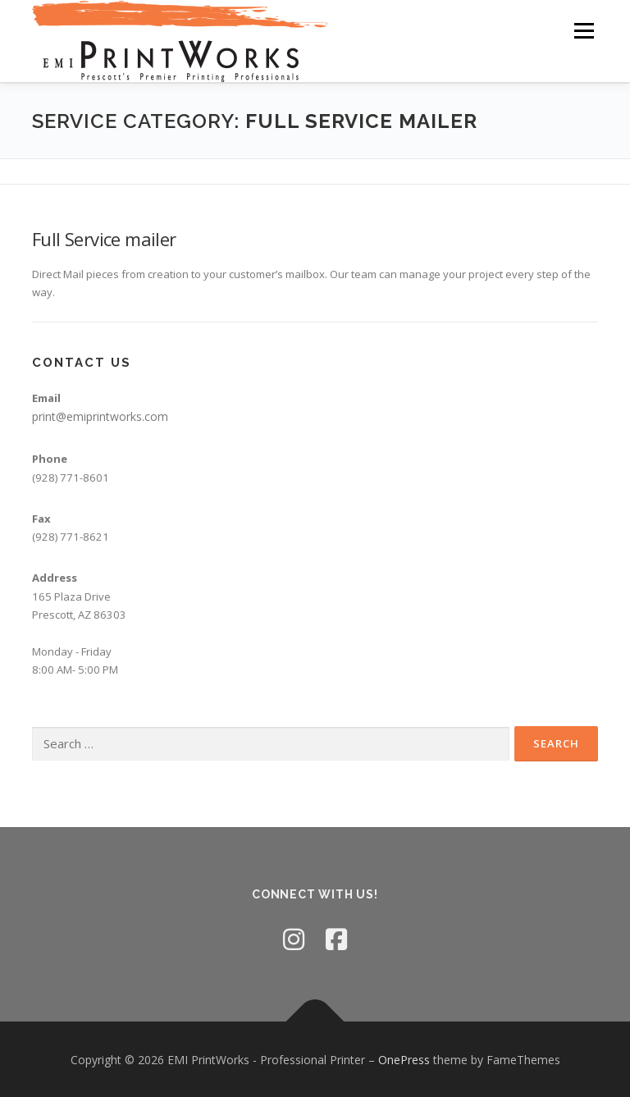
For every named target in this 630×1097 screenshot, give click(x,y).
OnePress (404, 1059)
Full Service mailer (104, 238)
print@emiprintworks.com (100, 415)
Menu (583, 30)
